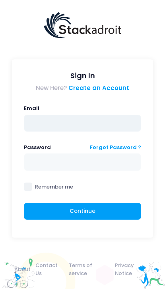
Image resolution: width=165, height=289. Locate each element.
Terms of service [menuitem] (80, 269)
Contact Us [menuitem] (46, 269)
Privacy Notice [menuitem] (124, 269)
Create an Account (98, 88)
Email (31, 108)
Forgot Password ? (115, 147)
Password (37, 147)
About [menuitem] (22, 269)
